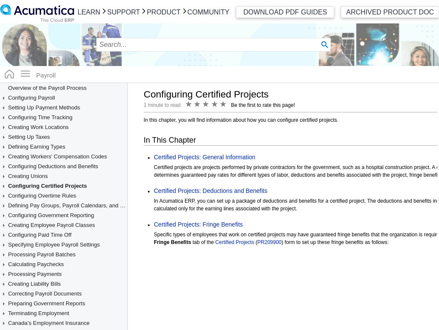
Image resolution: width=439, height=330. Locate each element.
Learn (89, 12)
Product (163, 12)
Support (123, 12)
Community (209, 12)
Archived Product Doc (390, 12)
